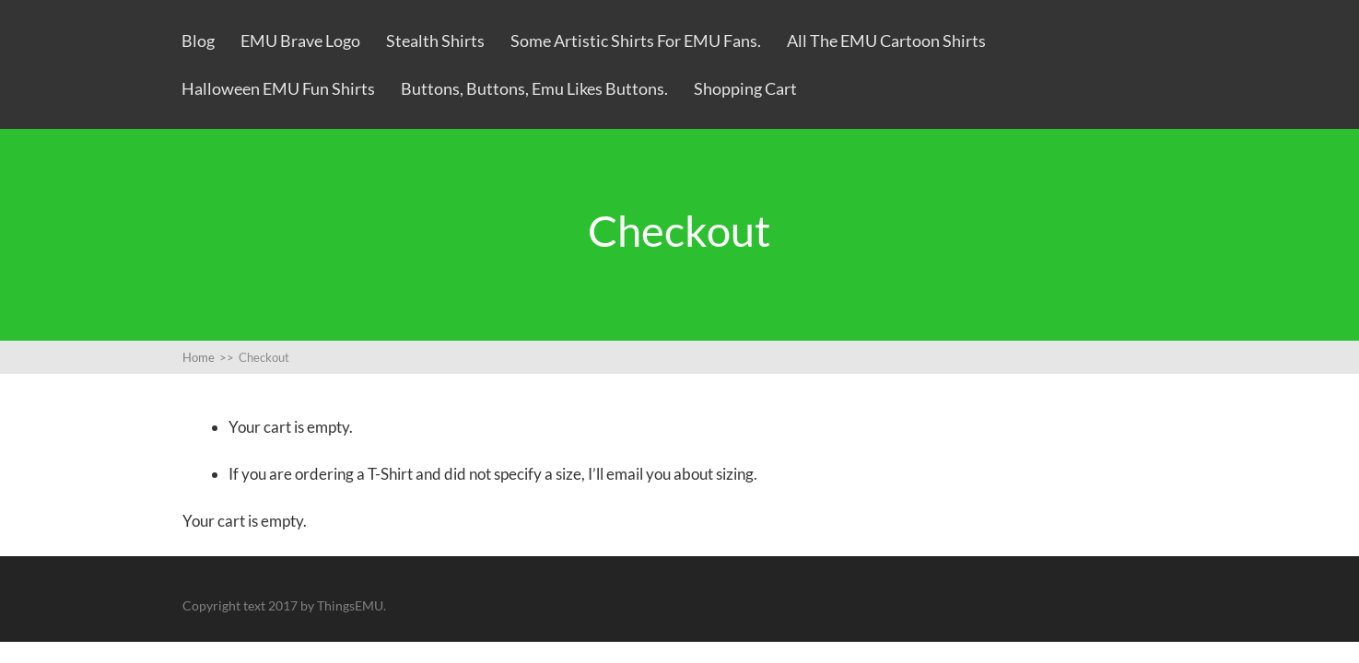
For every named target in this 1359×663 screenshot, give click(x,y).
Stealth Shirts (435, 40)
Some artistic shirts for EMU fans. (635, 40)
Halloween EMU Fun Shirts (278, 88)
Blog (198, 40)
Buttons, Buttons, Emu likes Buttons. (534, 88)
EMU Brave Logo (300, 40)
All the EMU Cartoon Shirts (886, 40)
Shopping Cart (745, 88)
